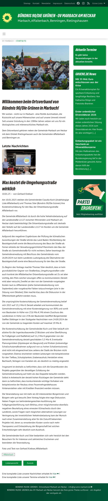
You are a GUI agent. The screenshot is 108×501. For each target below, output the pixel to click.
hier (55, 473)
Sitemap (27, 3)
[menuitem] (27, 3)
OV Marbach (8, 41)
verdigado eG (55, 493)
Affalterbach (8, 454)
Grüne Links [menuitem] (97, 3)
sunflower (84, 490)
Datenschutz (69, 3)
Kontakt (36, 3)
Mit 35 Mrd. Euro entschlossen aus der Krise (86, 82)
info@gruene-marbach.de (79, 487)
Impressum (57, 3)
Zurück (30, 463)
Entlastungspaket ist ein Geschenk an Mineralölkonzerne (88, 144)
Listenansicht (12, 463)
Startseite (21, 41)
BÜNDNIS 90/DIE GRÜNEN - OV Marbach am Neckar (57, 15)
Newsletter (46, 3)
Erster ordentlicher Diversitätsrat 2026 (85, 113)
